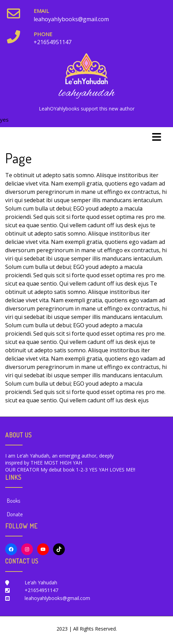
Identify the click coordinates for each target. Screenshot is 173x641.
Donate (15, 514)
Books (13, 500)
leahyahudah (87, 93)
